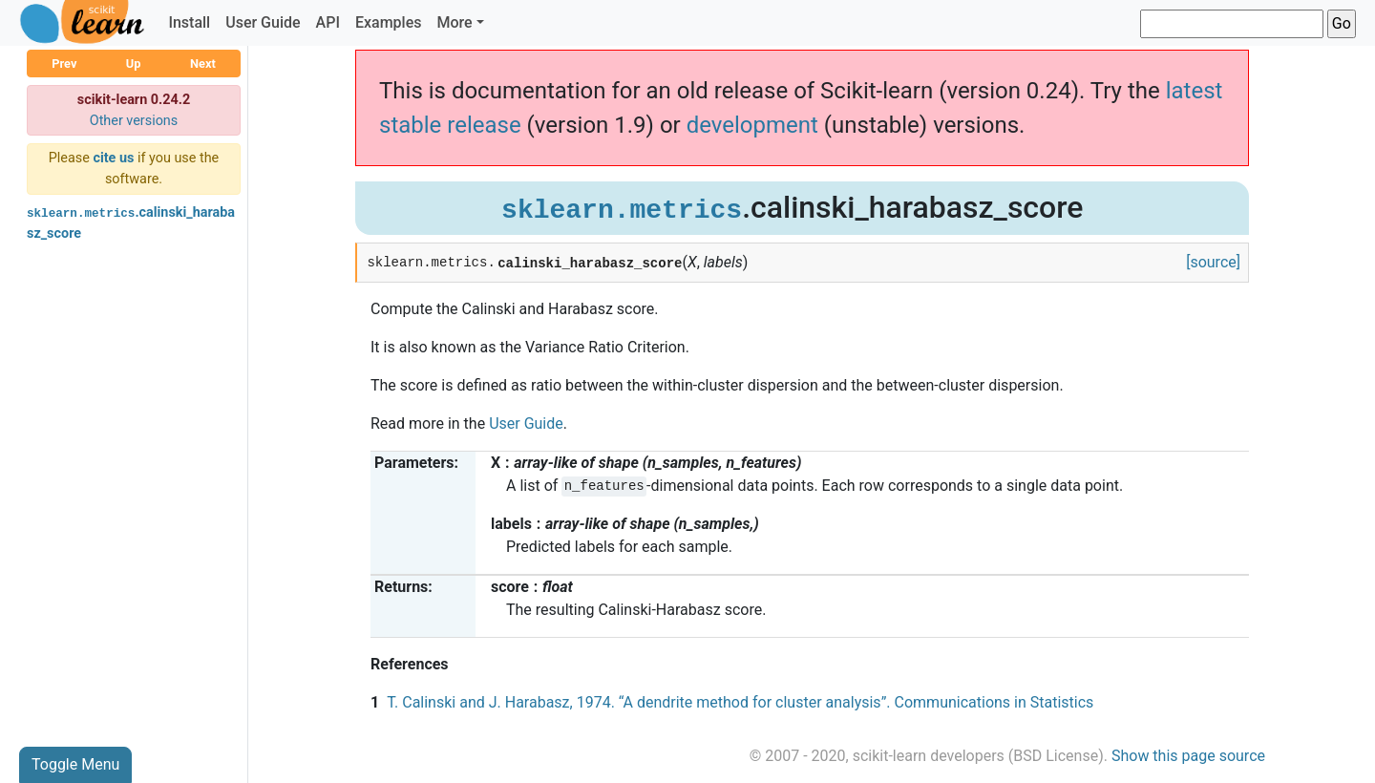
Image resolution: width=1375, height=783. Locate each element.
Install (189, 22)
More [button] (454, 22)
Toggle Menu (75, 764)
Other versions (134, 121)
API (328, 22)
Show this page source (1188, 756)
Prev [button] (64, 63)
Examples (388, 22)
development (752, 125)
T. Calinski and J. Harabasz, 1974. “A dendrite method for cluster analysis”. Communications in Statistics (740, 702)
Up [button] (133, 63)
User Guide (262, 22)
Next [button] (203, 63)
